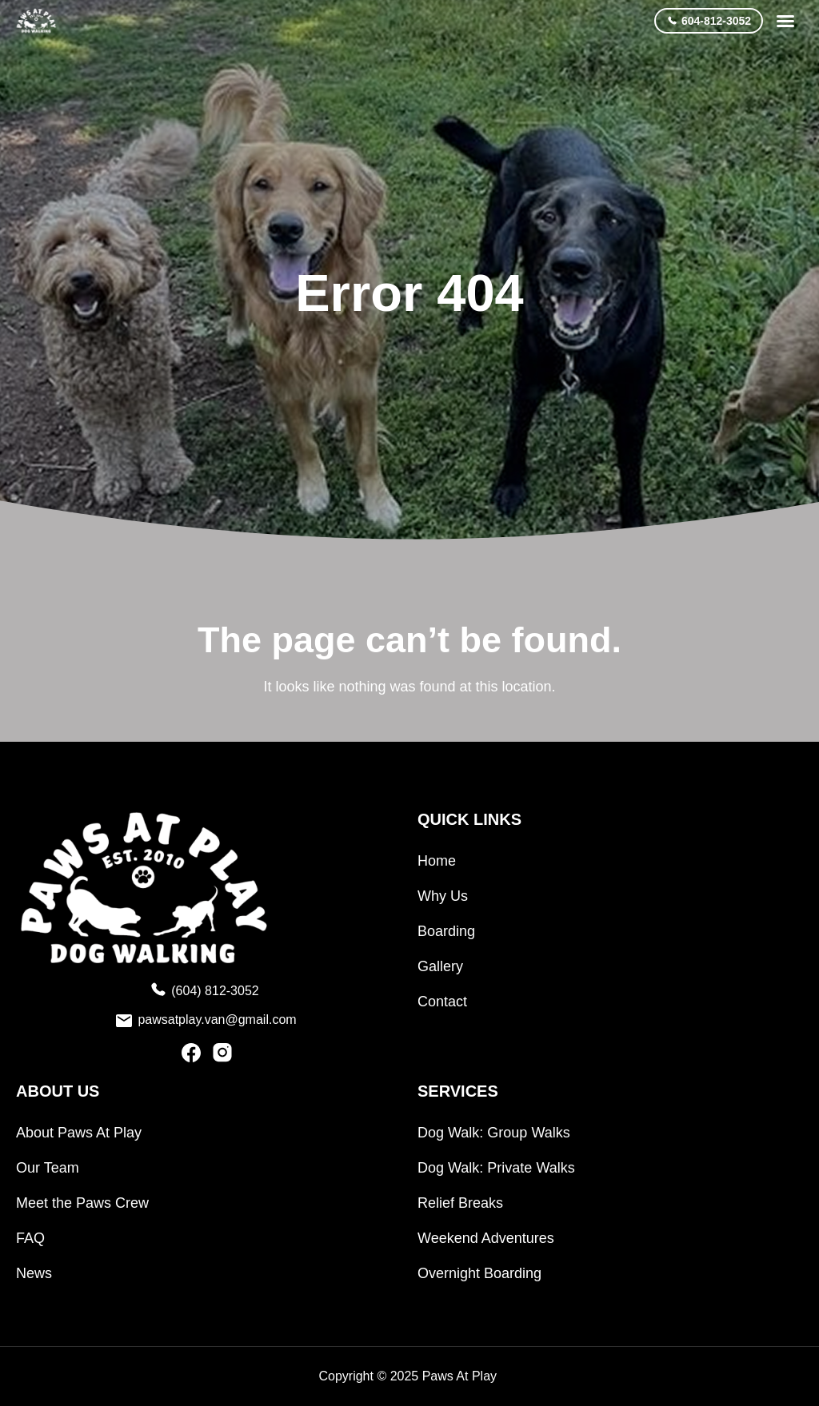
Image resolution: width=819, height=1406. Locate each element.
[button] (785, 20)
